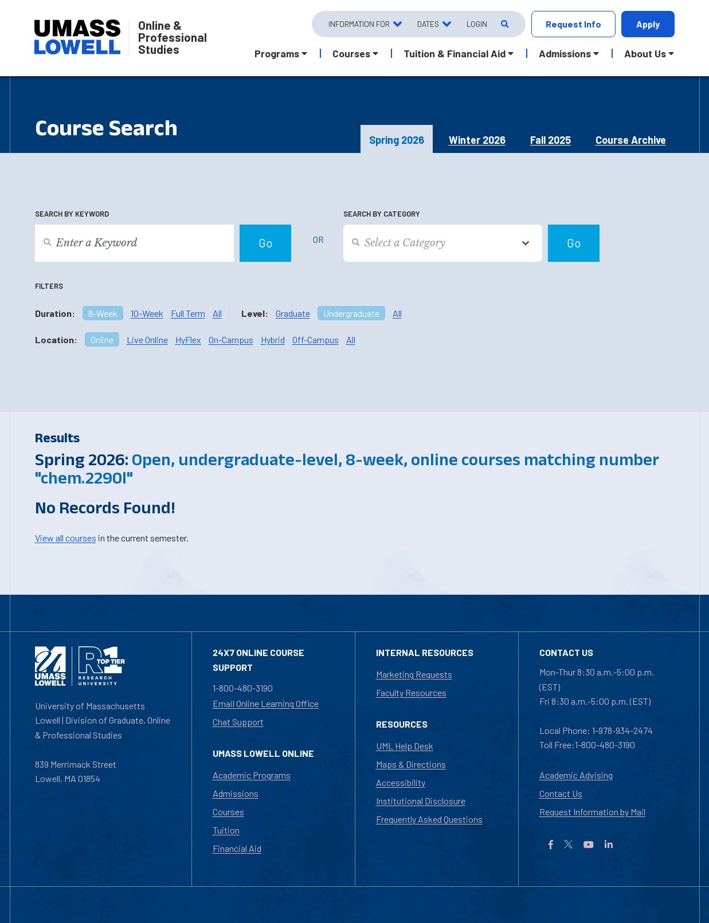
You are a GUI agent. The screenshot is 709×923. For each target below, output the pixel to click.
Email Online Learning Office (266, 703)
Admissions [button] (565, 53)
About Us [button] (645, 53)
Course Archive (631, 139)
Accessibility (400, 782)
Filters (49, 285)
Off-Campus (315, 339)
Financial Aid (237, 848)
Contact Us (560, 793)
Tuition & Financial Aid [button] (455, 53)
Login (477, 24)
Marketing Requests (414, 674)
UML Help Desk (404, 745)
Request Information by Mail (592, 811)
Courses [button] (351, 53)
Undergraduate (351, 313)
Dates (428, 24)
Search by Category (381, 213)
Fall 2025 (550, 139)
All (217, 313)
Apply (648, 23)
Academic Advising (576, 774)
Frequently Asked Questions (429, 819)
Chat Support (238, 721)
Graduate (293, 313)
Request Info (573, 23)
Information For (359, 24)
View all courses (65, 537)
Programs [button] (276, 53)
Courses (228, 811)
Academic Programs (252, 774)
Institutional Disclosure (420, 800)
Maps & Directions (411, 764)
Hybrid (273, 339)
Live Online (147, 339)
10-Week (147, 313)
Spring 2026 (396, 139)
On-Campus (231, 339)
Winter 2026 (477, 139)
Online (102, 339)
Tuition (226, 829)
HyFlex (188, 339)
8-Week (102, 313)
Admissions (235, 793)
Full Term (188, 313)
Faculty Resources (411, 692)
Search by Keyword (72, 213)
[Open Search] (504, 24)
